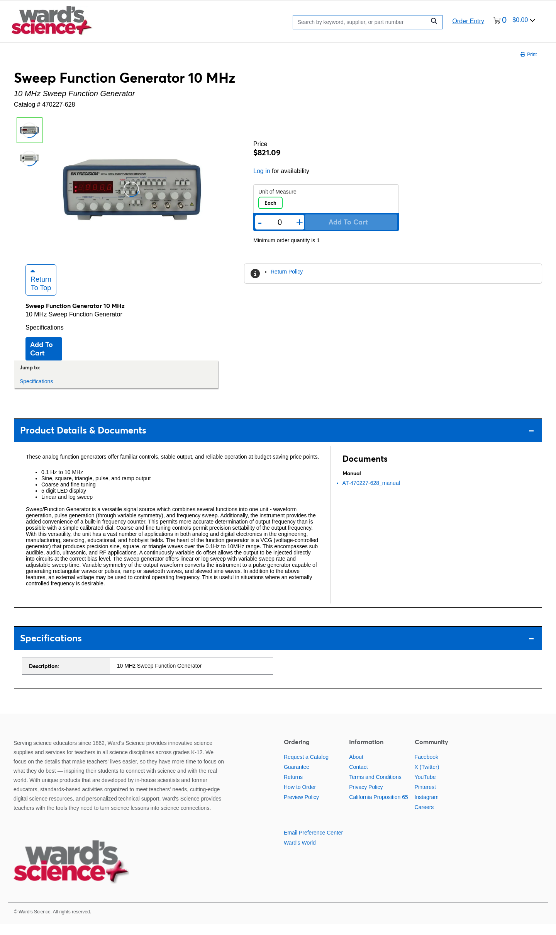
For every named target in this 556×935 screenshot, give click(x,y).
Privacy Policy (366, 798)
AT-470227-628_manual (371, 494)
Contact (358, 778)
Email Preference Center (313, 843)
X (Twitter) (427, 778)
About (356, 768)
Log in (261, 171)
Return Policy (287, 272)
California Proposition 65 (378, 808)
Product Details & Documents (277, 441)
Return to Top (41, 291)
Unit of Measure (277, 192)
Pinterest (425, 798)
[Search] (361, 22)
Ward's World (300, 853)
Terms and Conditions (375, 788)
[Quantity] (279, 222)
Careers (424, 818)
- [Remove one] (260, 222)
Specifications (44, 338)
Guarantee (296, 778)
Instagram (427, 808)
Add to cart (41, 359)
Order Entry (468, 21)
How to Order (300, 798)
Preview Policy (301, 808)
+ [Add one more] (299, 222)
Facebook (426, 768)
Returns (293, 788)
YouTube (425, 788)
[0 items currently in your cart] (514, 21)
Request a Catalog (306, 768)
